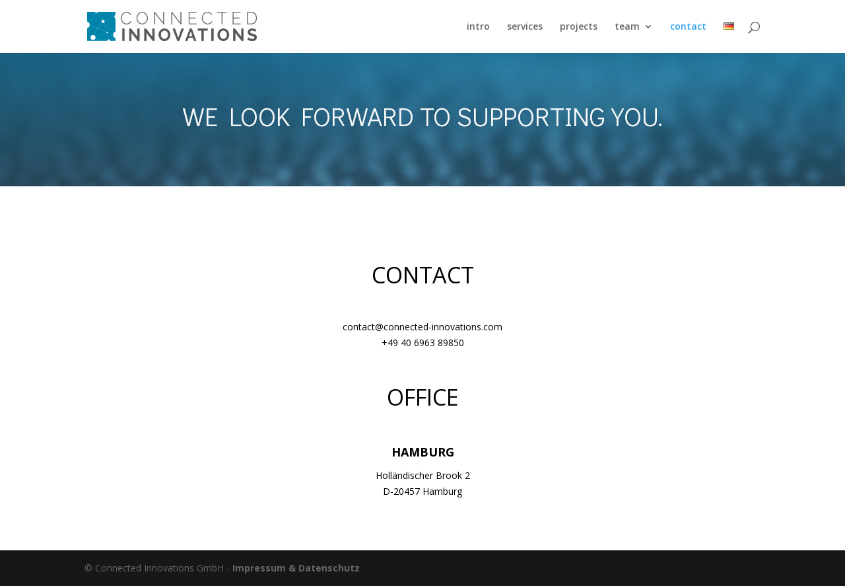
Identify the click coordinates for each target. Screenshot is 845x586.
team (627, 27)
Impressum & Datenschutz (296, 568)
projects (578, 27)
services (525, 27)
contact (688, 27)
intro (478, 27)
